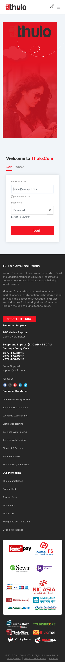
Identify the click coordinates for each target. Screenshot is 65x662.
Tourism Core (10, 497)
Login (9, 166)
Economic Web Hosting (15, 415)
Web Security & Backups (16, 464)
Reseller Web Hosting (14, 440)
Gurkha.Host (9, 489)
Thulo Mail (8, 513)
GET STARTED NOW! (19, 319)
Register (19, 166)
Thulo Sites (9, 505)
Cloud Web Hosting (13, 423)
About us (53, 658)
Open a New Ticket (14, 336)
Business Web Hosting (15, 431)
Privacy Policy (14, 658)
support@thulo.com (14, 370)
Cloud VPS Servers (13, 448)
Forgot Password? (21, 217)
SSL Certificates (11, 456)
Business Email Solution (15, 407)
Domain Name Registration (17, 399)
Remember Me (20, 196)
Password (16, 202)
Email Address (19, 181)
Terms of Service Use (35, 658)
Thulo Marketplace (13, 480)
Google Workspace (13, 529)
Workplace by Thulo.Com (16, 521)
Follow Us (8, 378)
